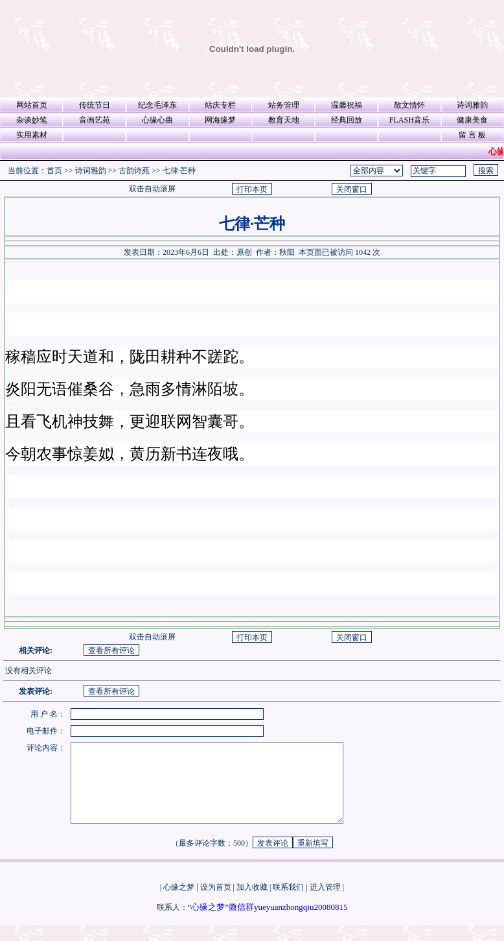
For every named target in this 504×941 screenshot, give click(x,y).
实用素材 (31, 134)
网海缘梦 (220, 120)
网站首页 (31, 105)
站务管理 (283, 105)
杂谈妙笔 (31, 120)
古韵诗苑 (134, 170)
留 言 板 (472, 134)
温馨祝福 (346, 105)
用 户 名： (47, 714)
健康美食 (472, 120)
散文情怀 (409, 105)
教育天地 (283, 120)
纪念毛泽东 (157, 105)
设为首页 (215, 902)
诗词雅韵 (472, 105)
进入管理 (325, 902)
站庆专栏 (220, 105)
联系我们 (288, 902)
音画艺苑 (94, 120)
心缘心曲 (157, 120)
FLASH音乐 (409, 120)
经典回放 (346, 120)
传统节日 (94, 105)
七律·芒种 (179, 170)
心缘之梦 (178, 902)
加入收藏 (252, 902)
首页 (54, 170)
